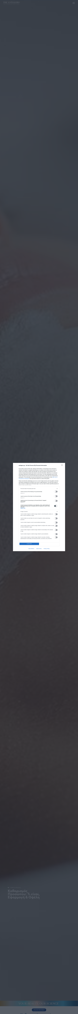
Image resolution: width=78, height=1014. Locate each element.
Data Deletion (31, 548)
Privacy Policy (47, 548)
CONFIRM (29, 543)
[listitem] (39, 488)
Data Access (39, 548)
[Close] (62, 465)
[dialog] (39, 507)
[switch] (56, 491)
